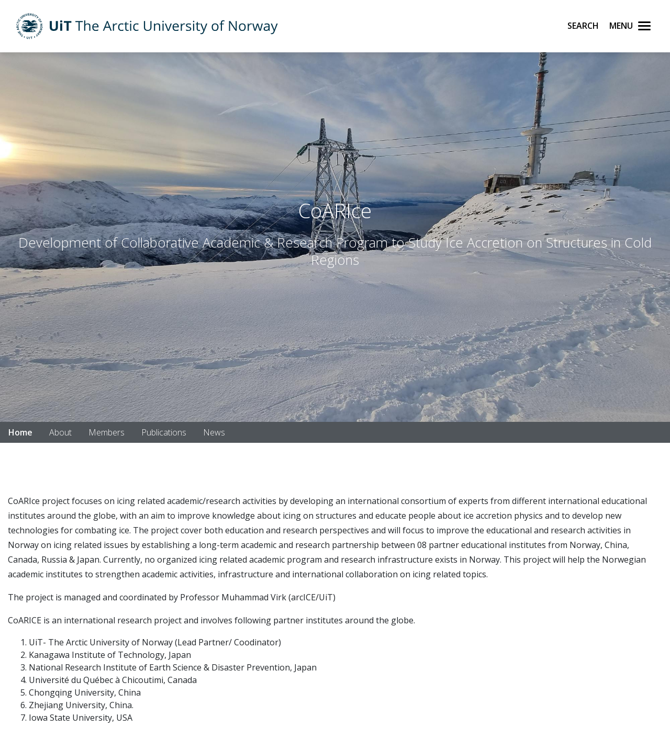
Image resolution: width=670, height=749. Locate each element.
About (60, 432)
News (214, 432)
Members (106, 432)
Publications (163, 432)
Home (20, 432)
